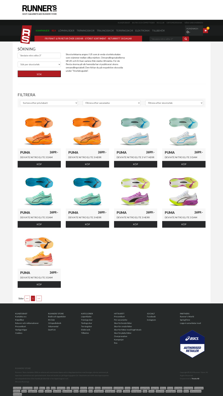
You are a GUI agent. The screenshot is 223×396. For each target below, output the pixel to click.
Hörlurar (83, 388)
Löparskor (155, 388)
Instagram (151, 320)
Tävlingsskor (105, 30)
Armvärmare (27, 388)
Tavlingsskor (99, 391)
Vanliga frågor (21, 329)
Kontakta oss (21, 316)
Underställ (160, 391)
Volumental (53, 326)
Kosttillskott (118, 388)
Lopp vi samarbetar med (190, 323)
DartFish (52, 329)
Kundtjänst (124, 22)
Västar (186, 391)
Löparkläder (66, 30)
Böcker (42, 388)
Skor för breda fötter (123, 323)
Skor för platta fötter (123, 333)
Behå (36, 388)
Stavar (76, 391)
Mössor (163, 388)
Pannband (178, 388)
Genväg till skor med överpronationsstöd (87, 75)
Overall (170, 388)
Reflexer (16, 391)
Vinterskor (17, 394)
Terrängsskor (110, 391)
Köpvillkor (19, 320)
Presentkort (20, 326)
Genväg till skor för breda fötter (82, 79)
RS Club (160, 22)
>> (38, 298)
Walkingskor (171, 391)
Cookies (18, 333)
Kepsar (97, 388)
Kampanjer (42, 30)
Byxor (53, 388)
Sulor (90, 391)
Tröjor (145, 391)
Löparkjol (135, 388)
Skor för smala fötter (123, 326)
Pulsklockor (198, 388)
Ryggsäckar (32, 391)
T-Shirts (151, 391)
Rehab (24, 391)
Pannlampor (188, 388)
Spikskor (48, 391)
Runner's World (187, 316)
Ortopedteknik (174, 22)
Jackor (91, 388)
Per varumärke (120, 320)
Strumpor (83, 391)
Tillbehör (158, 30)
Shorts (41, 391)
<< (27, 298)
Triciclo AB (195, 379)
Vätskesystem (195, 391)
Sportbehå (57, 391)
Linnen (127, 388)
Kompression (107, 388)
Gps (68, 388)
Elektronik (142, 30)
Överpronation (120, 336)
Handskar (75, 388)
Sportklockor (67, 391)
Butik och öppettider (143, 22)
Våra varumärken (193, 22)
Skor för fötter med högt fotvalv (127, 329)
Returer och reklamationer (27, 323)
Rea (54, 30)
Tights (119, 391)
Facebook (151, 316)
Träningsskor (85, 30)
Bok (47, 388)
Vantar (179, 391)
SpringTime (185, 320)
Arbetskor (17, 388)
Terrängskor (124, 30)
